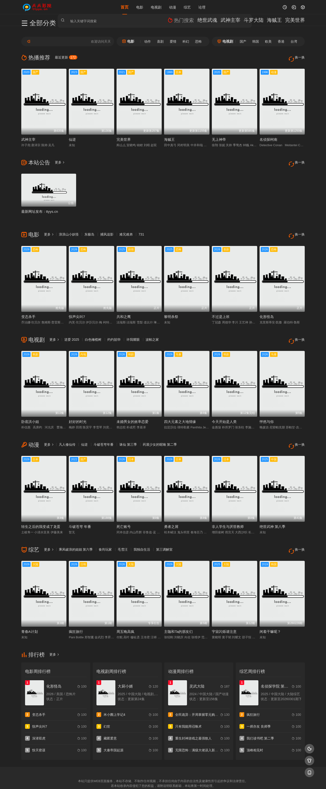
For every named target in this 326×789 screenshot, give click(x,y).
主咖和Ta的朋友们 (178, 611)
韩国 (255, 41)
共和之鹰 (124, 306)
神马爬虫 (144, 779)
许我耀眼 (133, 329)
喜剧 (160, 41)
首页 (125, 7)
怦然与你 (267, 408)
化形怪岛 (267, 306)
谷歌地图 (201, 779)
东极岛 (89, 228)
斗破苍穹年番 (103, 431)
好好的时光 (78, 408)
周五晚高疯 (125, 611)
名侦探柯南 (268, 136)
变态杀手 (28, 306)
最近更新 (66, 57)
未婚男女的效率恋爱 (132, 408)
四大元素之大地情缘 (180, 408)
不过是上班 (221, 306)
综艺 (187, 7)
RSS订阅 (106, 779)
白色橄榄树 (93, 329)
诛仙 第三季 (128, 431)
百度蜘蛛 (125, 779)
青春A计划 (29, 611)
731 (141, 228)
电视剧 (156, 7)
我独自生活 (142, 532)
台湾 (294, 41)
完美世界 (124, 136)
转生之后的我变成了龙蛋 (40, 510)
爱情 (173, 41)
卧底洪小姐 (30, 408)
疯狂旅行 (76, 611)
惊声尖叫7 (77, 306)
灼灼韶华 (114, 329)
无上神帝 (219, 136)
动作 (147, 41)
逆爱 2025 (71, 329)
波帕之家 (152, 329)
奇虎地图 (182, 779)
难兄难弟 (126, 228)
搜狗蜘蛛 (163, 779)
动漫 (172, 7)
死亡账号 (124, 510)
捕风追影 (106, 228)
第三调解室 (164, 532)
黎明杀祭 (171, 306)
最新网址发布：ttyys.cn (39, 205)
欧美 (268, 41)
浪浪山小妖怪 (69, 228)
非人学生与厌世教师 (228, 510)
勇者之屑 (171, 510)
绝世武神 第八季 (272, 510)
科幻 (186, 41)
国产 (243, 41)
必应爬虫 (220, 779)
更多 (60, 159)
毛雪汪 (123, 532)
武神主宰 (28, 136)
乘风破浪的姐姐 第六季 (76, 532)
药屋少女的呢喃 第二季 (160, 431)
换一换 (298, 57)
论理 (201, 7)
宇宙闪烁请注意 (224, 611)
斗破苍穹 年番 (80, 510)
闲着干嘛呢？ (270, 611)
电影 (139, 7)
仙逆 (72, 136)
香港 (281, 41)
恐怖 (198, 41)
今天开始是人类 (224, 408)
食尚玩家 (105, 532)
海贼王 (169, 136)
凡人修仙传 (67, 431)
